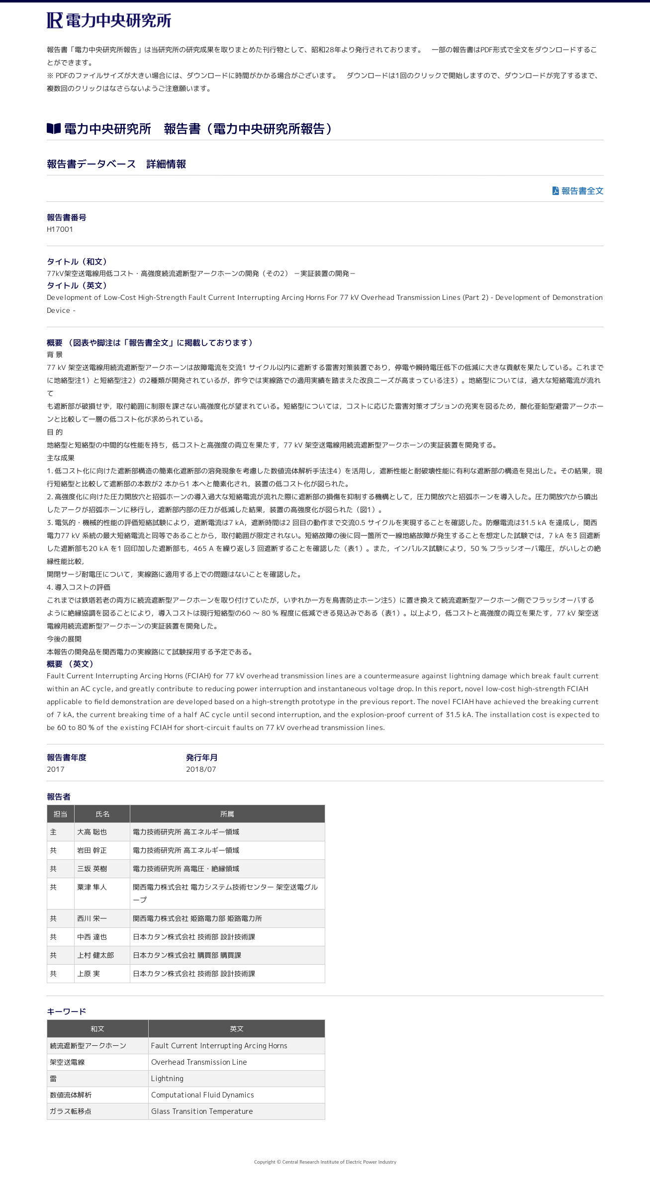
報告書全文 (582, 190)
